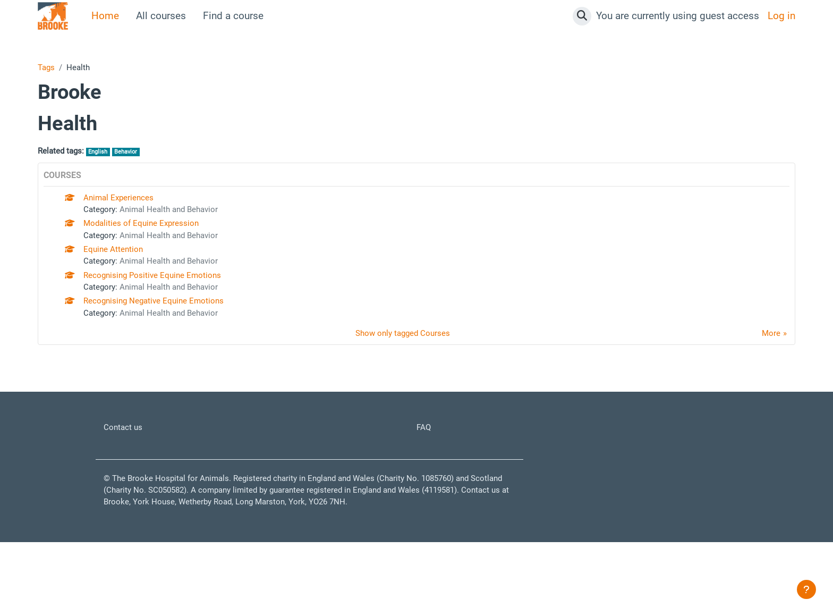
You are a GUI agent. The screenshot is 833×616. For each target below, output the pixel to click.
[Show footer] (806, 589)
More (767, 376)
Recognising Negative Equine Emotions (174, 337)
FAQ (425, 474)
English (114, 157)
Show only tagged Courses (400, 376)
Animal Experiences (130, 206)
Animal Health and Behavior (193, 221)
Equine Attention (122, 271)
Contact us (127, 474)
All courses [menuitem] (161, 16)
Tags (49, 69)
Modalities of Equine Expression (158, 238)
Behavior (149, 157)
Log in (781, 16)
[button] (582, 16)
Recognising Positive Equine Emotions (172, 304)
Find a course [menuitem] (233, 16)
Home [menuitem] (105, 16)
